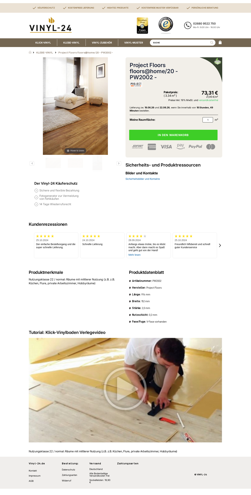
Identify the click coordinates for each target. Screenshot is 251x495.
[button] (220, 245)
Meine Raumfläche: (142, 119)
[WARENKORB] (220, 42)
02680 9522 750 (204, 23)
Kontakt (33, 476)
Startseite (30, 52)
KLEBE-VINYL (44, 52)
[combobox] (182, 43)
